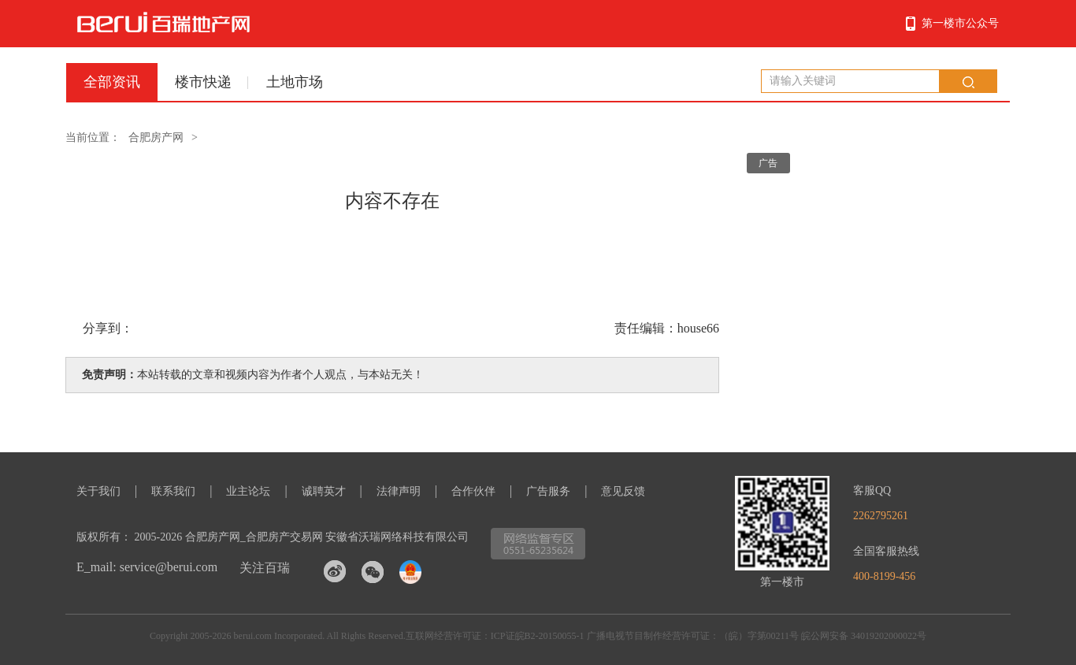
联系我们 (173, 491)
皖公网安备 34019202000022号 (863, 635)
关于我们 (98, 491)
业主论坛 (248, 491)
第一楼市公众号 (960, 23)
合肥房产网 (156, 137)
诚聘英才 (324, 491)
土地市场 (294, 82)
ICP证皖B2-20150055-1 (537, 635)
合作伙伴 (473, 491)
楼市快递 (203, 82)
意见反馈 (623, 491)
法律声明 (399, 491)
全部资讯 (111, 82)
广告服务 (548, 491)
